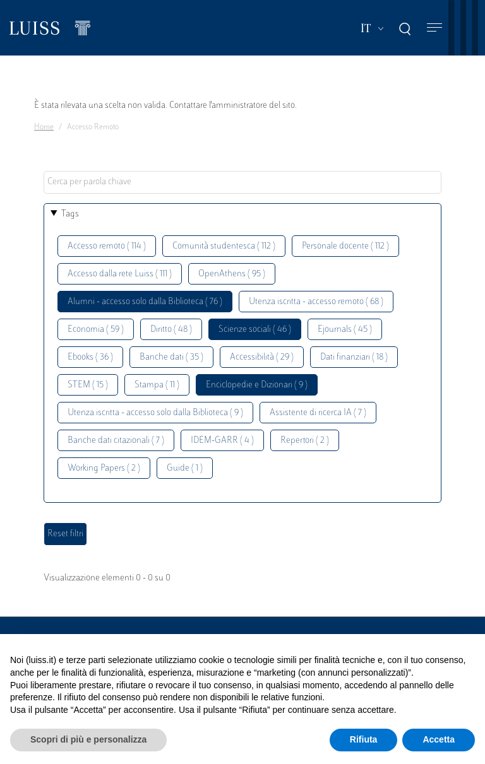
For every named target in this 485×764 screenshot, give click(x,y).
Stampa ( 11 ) (157, 385)
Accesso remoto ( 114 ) (107, 246)
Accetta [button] (438, 739)
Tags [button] (70, 214)
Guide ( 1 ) (185, 468)
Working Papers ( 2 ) (104, 468)
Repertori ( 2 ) (304, 440)
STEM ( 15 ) (88, 385)
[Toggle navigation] (434, 28)
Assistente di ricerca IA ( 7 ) (318, 413)
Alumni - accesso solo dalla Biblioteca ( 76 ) (145, 302)
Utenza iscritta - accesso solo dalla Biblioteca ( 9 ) (155, 413)
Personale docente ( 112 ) (345, 246)
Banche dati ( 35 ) (171, 357)
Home (44, 127)
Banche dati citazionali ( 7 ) (116, 440)
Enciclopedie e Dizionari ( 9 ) (257, 385)
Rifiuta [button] (364, 739)
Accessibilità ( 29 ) (262, 357)
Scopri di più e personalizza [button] (88, 739)
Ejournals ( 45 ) (345, 329)
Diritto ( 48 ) (171, 329)
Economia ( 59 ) (96, 329)
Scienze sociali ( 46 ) (255, 329)
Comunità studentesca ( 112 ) (223, 246)
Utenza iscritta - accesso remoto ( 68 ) (316, 302)
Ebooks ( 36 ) (90, 357)
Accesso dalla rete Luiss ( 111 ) (120, 274)
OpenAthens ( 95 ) (231, 274)
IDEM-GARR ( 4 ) (222, 440)
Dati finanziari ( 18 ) (354, 357)
